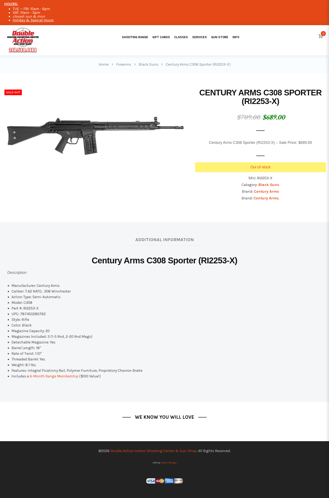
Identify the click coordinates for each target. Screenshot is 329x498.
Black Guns (268, 184)
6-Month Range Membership (54, 376)
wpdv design (169, 462)
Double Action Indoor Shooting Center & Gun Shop (153, 451)
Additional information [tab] (164, 239)
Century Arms (266, 191)
